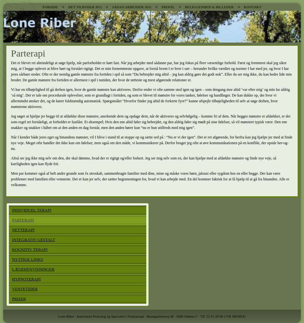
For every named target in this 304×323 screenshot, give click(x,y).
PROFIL (168, 7)
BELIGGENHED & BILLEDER (209, 7)
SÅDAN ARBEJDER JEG (131, 7)
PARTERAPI (23, 220)
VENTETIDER (25, 288)
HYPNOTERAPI (26, 279)
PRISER (19, 298)
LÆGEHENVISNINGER (33, 269)
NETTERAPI (23, 229)
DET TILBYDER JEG (85, 7)
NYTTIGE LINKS (27, 259)
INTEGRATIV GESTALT (33, 239)
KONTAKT (252, 7)
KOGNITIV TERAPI (30, 249)
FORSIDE (50, 7)
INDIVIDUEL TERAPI (31, 210)
